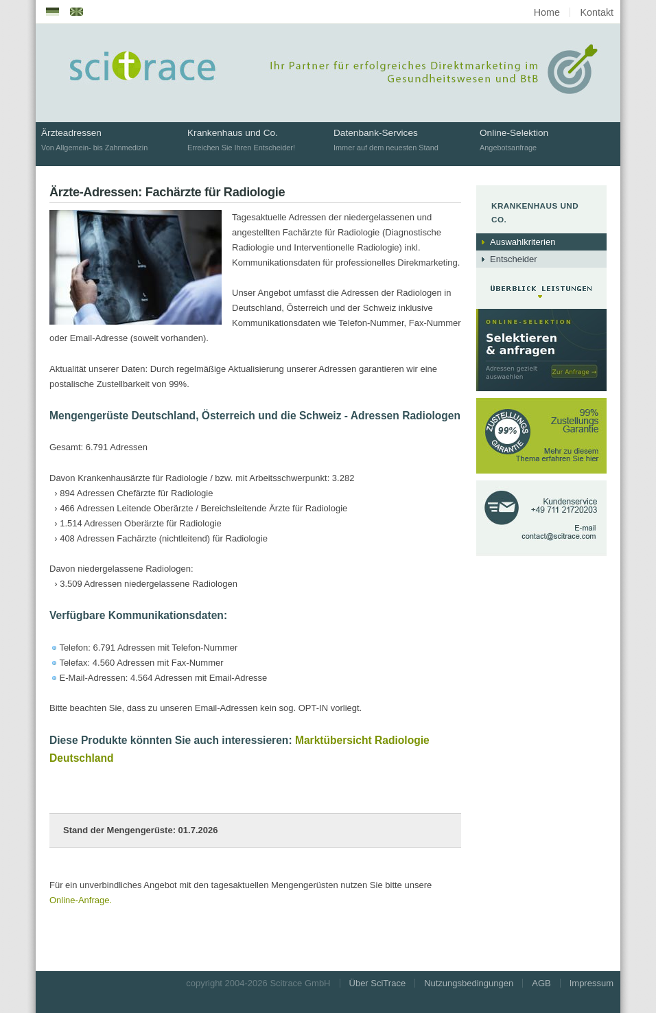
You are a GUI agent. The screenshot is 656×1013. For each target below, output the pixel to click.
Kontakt (597, 12)
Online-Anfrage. (80, 900)
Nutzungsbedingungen (468, 983)
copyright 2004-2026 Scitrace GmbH (258, 983)
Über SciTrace (377, 983)
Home (547, 12)
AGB (541, 983)
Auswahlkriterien (522, 242)
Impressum (591, 983)
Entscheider (513, 259)
